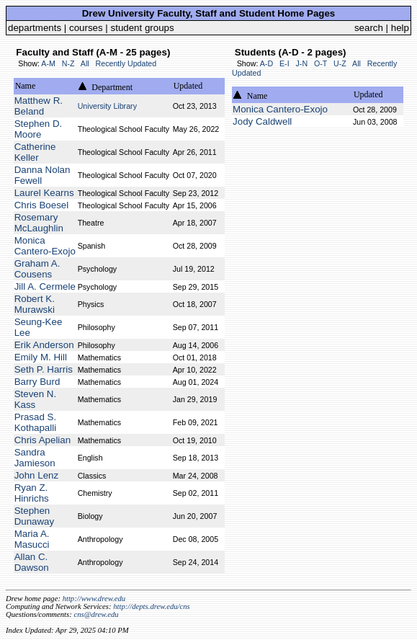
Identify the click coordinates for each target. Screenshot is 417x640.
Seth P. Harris (43, 369)
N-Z (68, 63)
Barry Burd (37, 381)
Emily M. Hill (40, 357)
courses (86, 27)
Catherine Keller (35, 152)
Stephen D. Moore (38, 129)
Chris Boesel (41, 205)
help (400, 27)
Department (112, 87)
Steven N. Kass (35, 399)
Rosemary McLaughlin (38, 223)
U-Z (339, 63)
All (85, 63)
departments (34, 27)
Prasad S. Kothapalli (35, 422)
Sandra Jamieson (34, 457)
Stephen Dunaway (34, 516)
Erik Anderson (44, 344)
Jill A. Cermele (45, 286)
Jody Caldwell (262, 121)
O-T (320, 63)
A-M (48, 63)
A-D (266, 63)
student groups (142, 27)
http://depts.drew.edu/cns (151, 606)
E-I (284, 63)
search (368, 27)
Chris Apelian (42, 440)
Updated (188, 86)
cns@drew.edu (95, 614)
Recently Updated (126, 63)
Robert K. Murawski (34, 304)
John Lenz (36, 475)
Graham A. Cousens (37, 269)
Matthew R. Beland (38, 106)
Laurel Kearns (44, 192)
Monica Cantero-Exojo (45, 246)
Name (25, 86)
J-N (302, 63)
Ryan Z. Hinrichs (31, 493)
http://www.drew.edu (94, 599)
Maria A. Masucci (32, 539)
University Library (107, 106)
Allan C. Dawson (31, 562)
